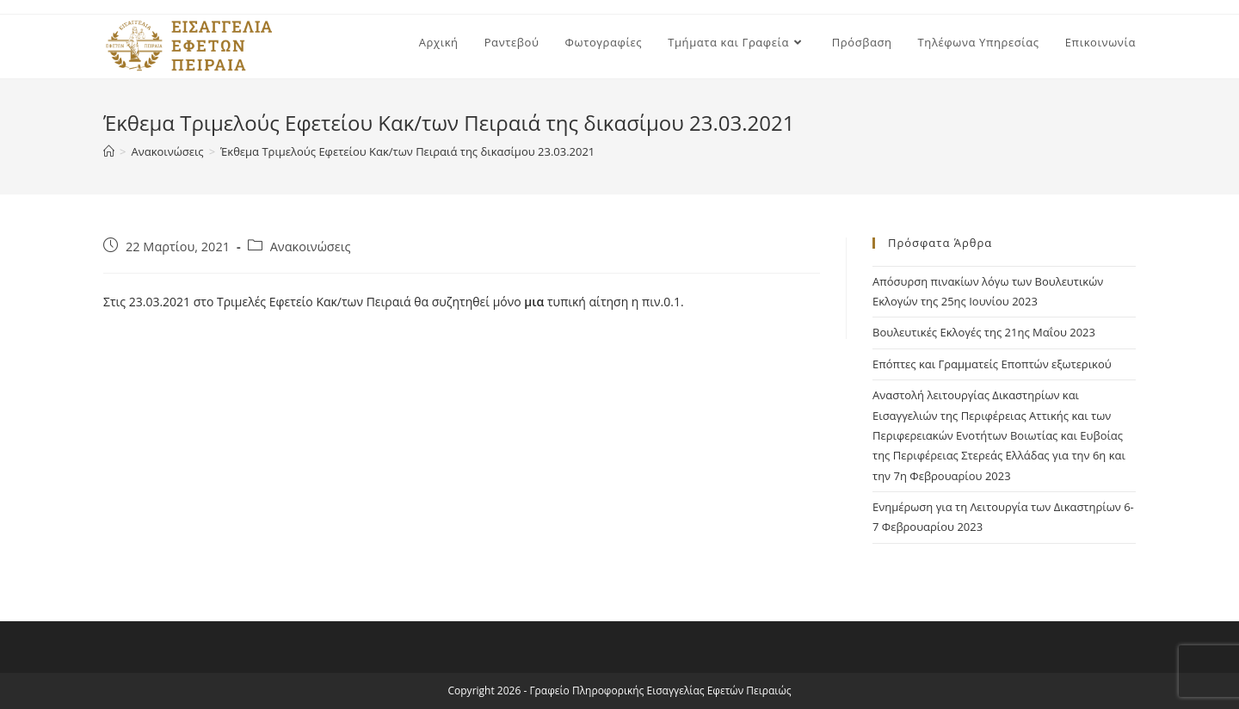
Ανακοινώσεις (310, 246)
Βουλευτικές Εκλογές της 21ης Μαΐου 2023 (983, 332)
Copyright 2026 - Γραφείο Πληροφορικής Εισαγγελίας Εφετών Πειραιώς (620, 690)
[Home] (108, 151)
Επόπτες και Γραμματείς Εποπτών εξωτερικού (992, 364)
